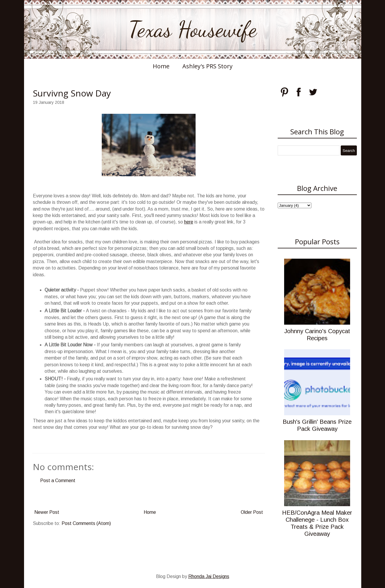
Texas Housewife (193, 29)
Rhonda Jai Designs (208, 576)
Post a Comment (57, 480)
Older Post (252, 512)
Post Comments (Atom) (86, 523)
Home (161, 66)
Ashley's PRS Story (207, 66)
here (188, 221)
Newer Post (46, 512)
